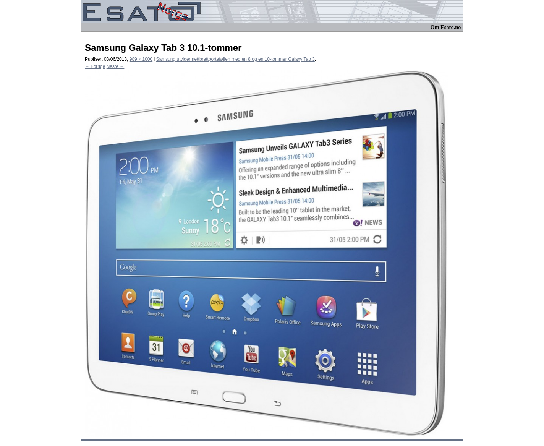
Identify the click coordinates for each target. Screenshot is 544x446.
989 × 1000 (141, 59)
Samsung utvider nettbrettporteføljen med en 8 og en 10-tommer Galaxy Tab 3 (235, 59)
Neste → (116, 66)
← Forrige (95, 66)
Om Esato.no (445, 27)
